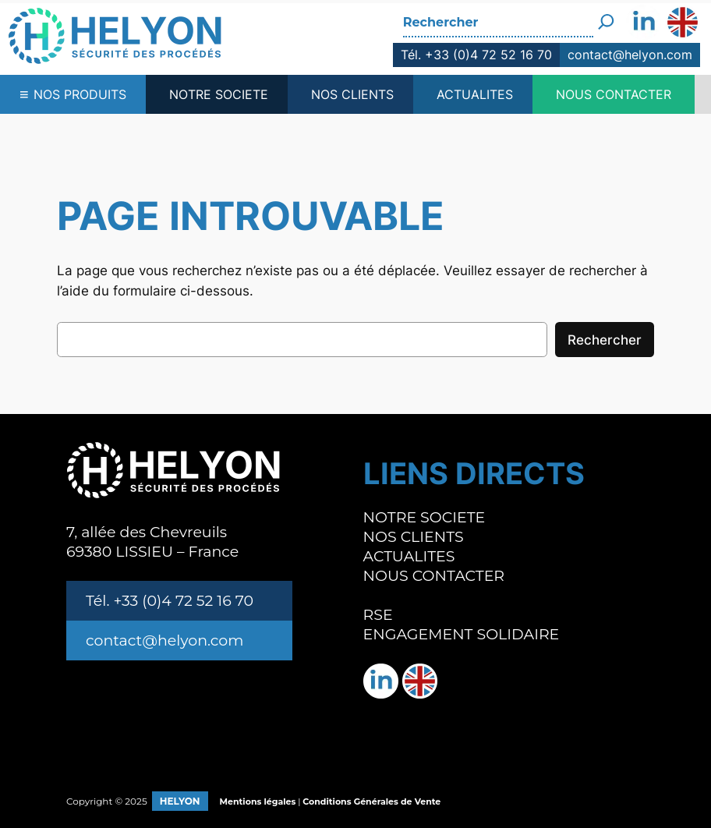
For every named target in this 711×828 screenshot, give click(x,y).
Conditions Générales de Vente (371, 801)
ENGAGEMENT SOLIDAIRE (461, 634)
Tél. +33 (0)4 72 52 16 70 (476, 54)
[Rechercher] (606, 16)
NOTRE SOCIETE (218, 94)
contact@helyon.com (630, 54)
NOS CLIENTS (352, 94)
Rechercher (605, 340)
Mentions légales (258, 801)
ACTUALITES (475, 94)
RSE (378, 615)
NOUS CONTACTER (613, 94)
